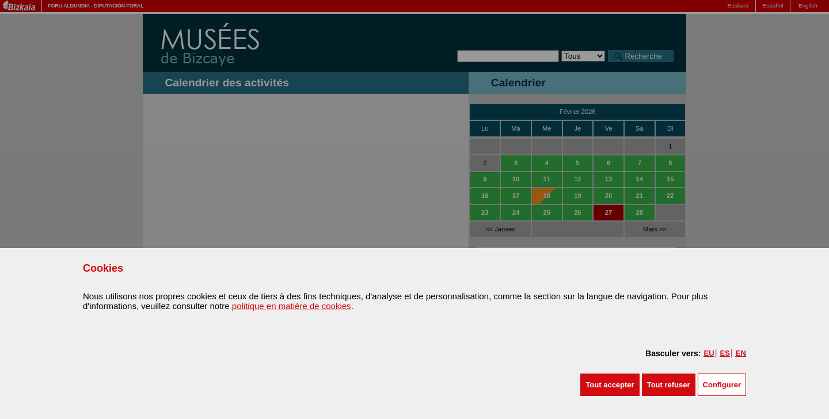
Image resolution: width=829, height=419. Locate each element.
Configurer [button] (722, 384)
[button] (609, 385)
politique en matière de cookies (291, 306)
